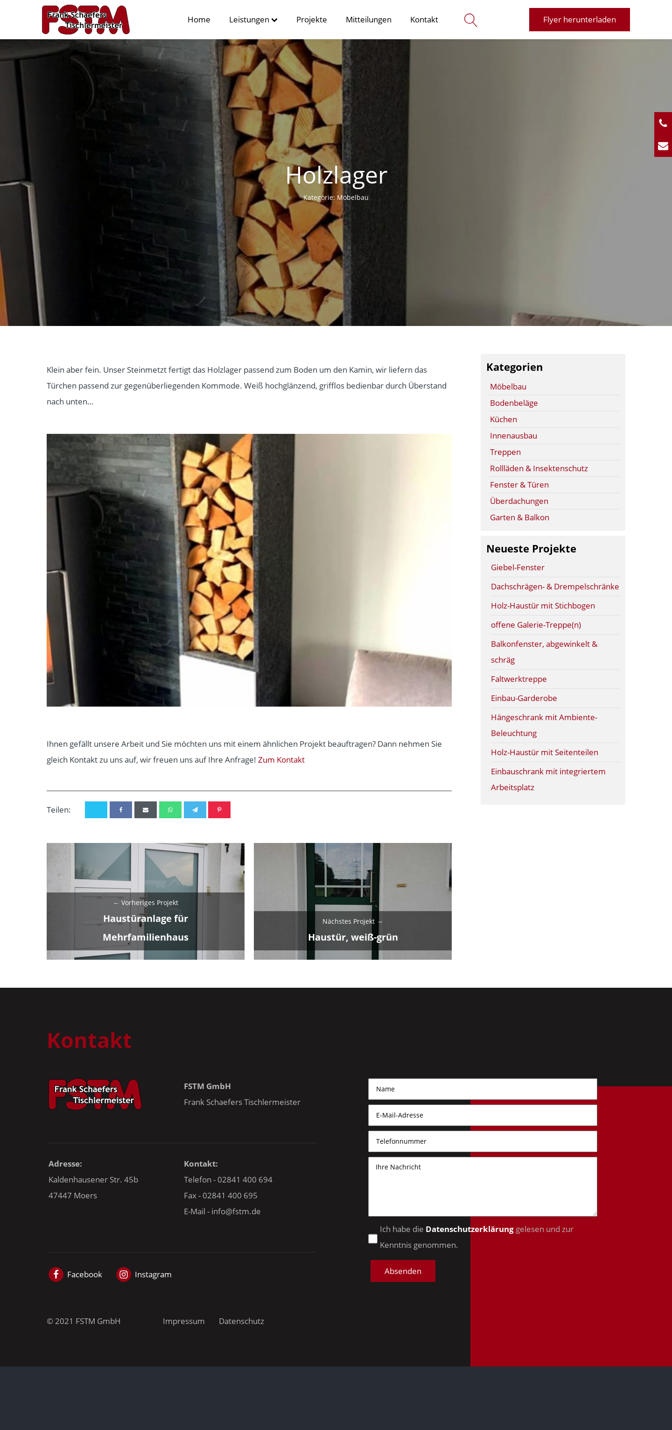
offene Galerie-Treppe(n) (536, 624)
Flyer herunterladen (579, 19)
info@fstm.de (236, 1211)
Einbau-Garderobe (524, 698)
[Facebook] (121, 809)
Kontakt (424, 19)
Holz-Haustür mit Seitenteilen (544, 752)
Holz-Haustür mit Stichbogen (543, 605)
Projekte (311, 19)
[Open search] (469, 20)
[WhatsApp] (170, 809)
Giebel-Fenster (518, 567)
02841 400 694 (245, 1179)
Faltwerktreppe (519, 678)
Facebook (84, 1274)
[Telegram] (195, 809)
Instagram (153, 1274)
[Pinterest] (219, 809)
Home (199, 19)
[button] (403, 1271)
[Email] (145, 809)
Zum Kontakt (281, 759)
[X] (96, 809)
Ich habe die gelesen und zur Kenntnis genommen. (477, 1237)
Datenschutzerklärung (470, 1229)
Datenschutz (241, 1321)
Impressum (184, 1321)
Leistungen (253, 19)
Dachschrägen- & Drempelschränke (555, 586)
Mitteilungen (369, 19)
